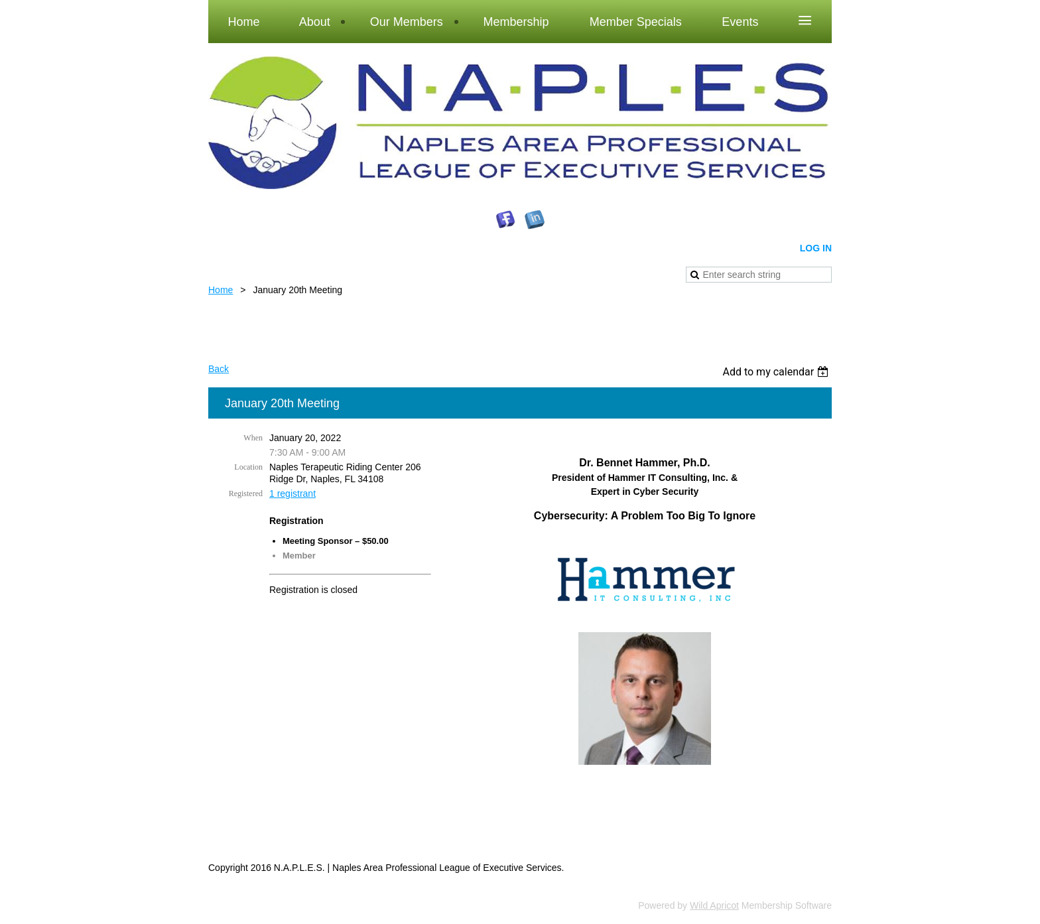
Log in (816, 248)
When (253, 437)
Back (218, 368)
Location (248, 467)
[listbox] (777, 371)
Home (220, 290)
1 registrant (292, 493)
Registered (246, 493)
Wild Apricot (714, 905)
